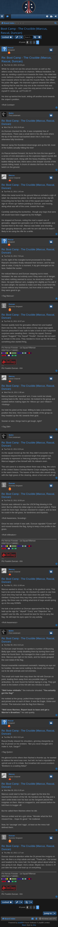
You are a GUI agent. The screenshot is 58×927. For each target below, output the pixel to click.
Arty (34, 925)
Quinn (11, 113)
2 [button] (34, 42)
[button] (27, 42)
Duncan (12, 304)
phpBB (20, 922)
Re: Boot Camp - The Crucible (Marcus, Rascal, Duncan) (27, 59)
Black (24, 925)
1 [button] (30, 42)
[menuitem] (7, 16)
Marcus (12, 175)
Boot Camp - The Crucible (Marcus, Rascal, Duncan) (24, 31)
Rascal (10, 48)
